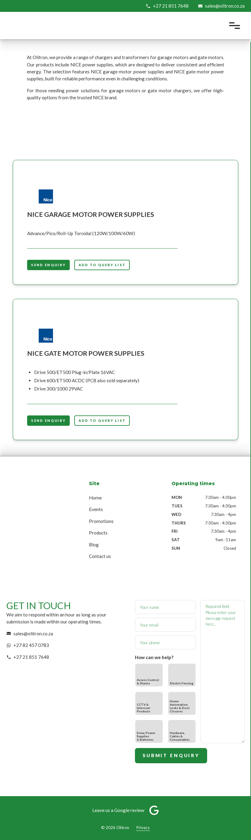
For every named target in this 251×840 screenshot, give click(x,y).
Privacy (143, 827)
